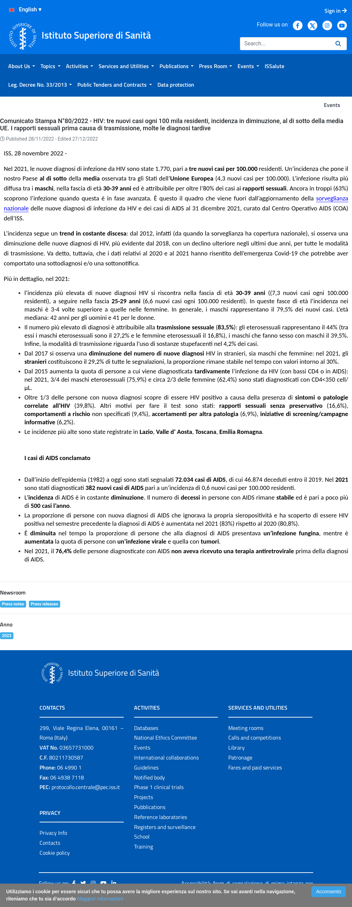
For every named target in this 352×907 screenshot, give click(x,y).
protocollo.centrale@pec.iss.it (86, 787)
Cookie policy (55, 853)
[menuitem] (22, 66)
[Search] (285, 43)
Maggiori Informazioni (100, 898)
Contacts (50, 843)
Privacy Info (53, 833)
